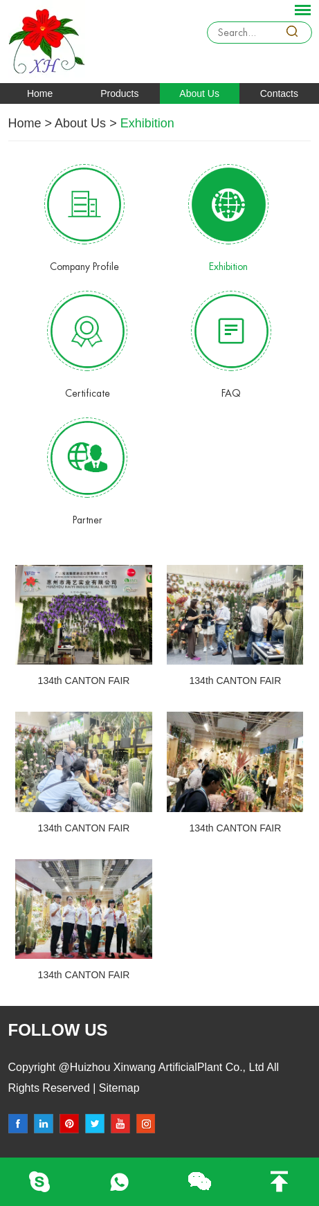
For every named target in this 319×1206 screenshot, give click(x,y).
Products (119, 93)
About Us (199, 93)
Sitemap (117, 1088)
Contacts (279, 93)
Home (40, 93)
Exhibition (147, 123)
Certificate (87, 393)
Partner (87, 520)
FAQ (231, 393)
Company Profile (84, 266)
